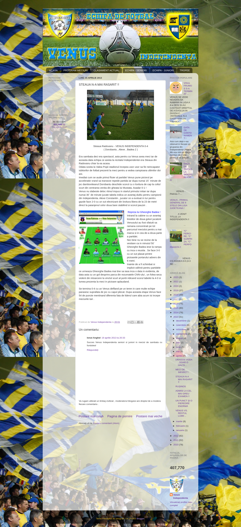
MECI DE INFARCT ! (182, 370)
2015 (176, 308)
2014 (176, 312)
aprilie (179, 356)
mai (178, 351)
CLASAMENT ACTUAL (106, 70)
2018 (176, 295)
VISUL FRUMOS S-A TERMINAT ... (188, 88)
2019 (176, 290)
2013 (176, 317)
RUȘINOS (181, 386)
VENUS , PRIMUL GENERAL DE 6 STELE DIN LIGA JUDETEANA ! (179, 204)
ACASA (53, 70)
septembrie (182, 334)
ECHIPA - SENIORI (136, 70)
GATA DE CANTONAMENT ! (188, 133)
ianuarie (180, 430)
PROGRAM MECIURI (75, 70)
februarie (181, 426)
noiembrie (181, 325)
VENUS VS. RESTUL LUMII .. (182, 413)
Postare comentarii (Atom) (106, 423)
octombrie (181, 329)
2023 (176, 277)
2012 (176, 436)
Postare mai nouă (91, 416)
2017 (176, 299)
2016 (176, 303)
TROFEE (185, 70)
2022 (176, 281)
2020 (176, 286)
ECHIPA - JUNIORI (163, 70)
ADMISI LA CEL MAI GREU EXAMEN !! (184, 393)
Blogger (140, 518)
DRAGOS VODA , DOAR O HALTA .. (184, 362)
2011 (176, 440)
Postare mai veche (149, 416)
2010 (176, 444)
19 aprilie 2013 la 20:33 (113, 338)
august (179, 338)
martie (179, 421)
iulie (178, 342)
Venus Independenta (180, 496)
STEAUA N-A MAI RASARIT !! (184, 379)
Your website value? (59, 127)
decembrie (181, 320)
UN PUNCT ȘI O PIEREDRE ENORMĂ (184, 403)
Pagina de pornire (119, 416)
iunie (178, 347)
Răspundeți (92, 350)
